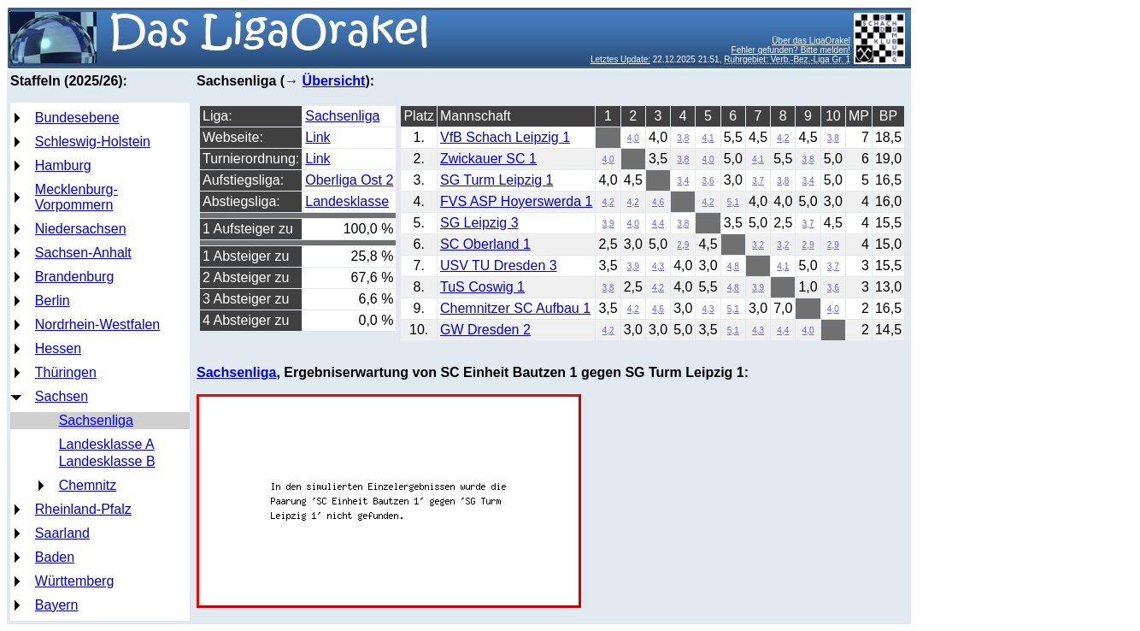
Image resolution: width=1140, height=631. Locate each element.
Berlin (52, 300)
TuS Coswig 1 (482, 287)
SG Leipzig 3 (479, 222)
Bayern (57, 605)
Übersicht (334, 81)
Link (317, 137)
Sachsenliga (96, 420)
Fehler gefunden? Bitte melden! (791, 50)
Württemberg (74, 581)
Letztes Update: (620, 59)
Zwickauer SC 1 (488, 158)
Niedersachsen (80, 228)
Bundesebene (77, 117)
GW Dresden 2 (485, 329)
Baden (54, 557)
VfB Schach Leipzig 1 (505, 137)
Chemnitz (88, 485)
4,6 (658, 202)
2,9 (683, 245)
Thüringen (66, 372)
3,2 (758, 245)
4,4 (658, 223)
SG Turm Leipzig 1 (497, 180)
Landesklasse (347, 201)
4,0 (633, 138)
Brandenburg (75, 276)
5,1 (733, 202)
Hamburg (63, 165)
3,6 (708, 181)
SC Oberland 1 (485, 244)
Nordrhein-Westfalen (97, 324)
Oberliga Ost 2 (349, 180)
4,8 (733, 266)
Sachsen (61, 396)
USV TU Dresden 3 (498, 265)
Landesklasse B (107, 461)
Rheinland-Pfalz (83, 509)
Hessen (58, 348)
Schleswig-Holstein (92, 141)
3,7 (758, 181)
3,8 (683, 138)
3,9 (608, 223)
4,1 (708, 138)
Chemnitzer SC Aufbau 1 (515, 308)
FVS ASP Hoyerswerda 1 (516, 201)
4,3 (658, 266)
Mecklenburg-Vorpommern (76, 197)
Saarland (62, 533)
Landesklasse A (107, 444)
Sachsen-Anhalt (83, 252)
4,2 (783, 138)
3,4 (683, 181)
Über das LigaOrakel (811, 40)
